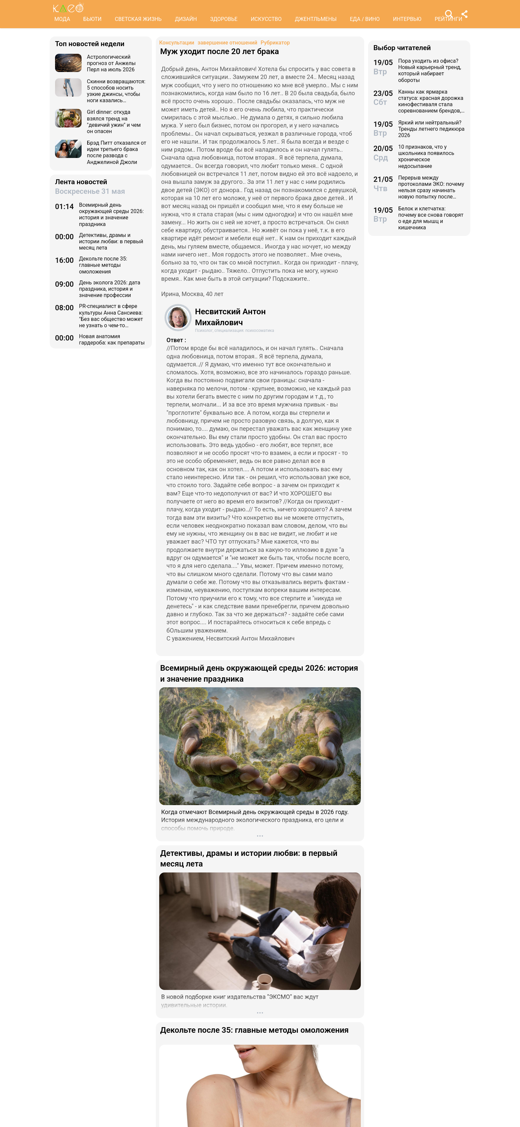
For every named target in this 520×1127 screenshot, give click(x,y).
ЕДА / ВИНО (365, 19)
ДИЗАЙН (186, 19)
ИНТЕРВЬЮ (407, 19)
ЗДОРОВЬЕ (224, 19)
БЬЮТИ (92, 19)
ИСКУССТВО (266, 19)
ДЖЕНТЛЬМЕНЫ (316, 19)
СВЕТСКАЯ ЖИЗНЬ (138, 19)
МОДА (62, 19)
